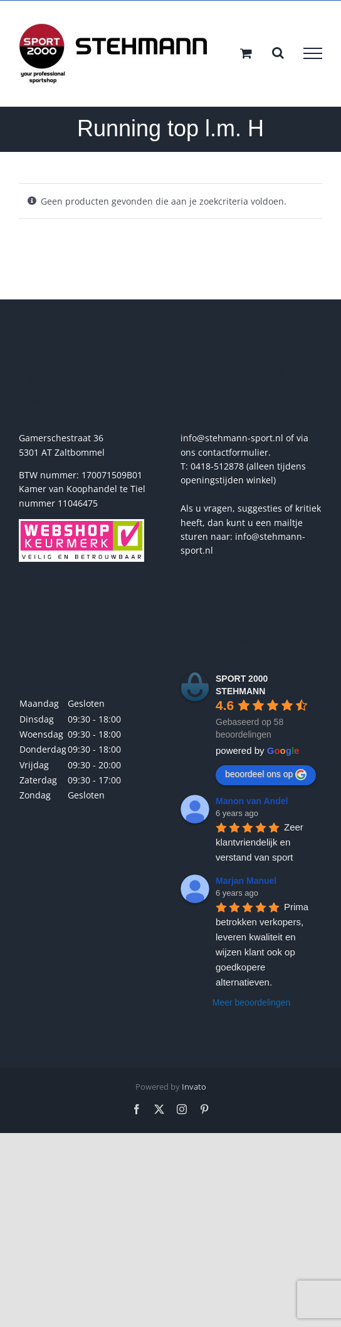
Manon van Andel (252, 801)
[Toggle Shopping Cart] (246, 53)
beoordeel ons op (266, 774)
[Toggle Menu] (312, 53)
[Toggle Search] (278, 52)
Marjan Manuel (246, 881)
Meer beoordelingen (251, 1002)
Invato (194, 1086)
